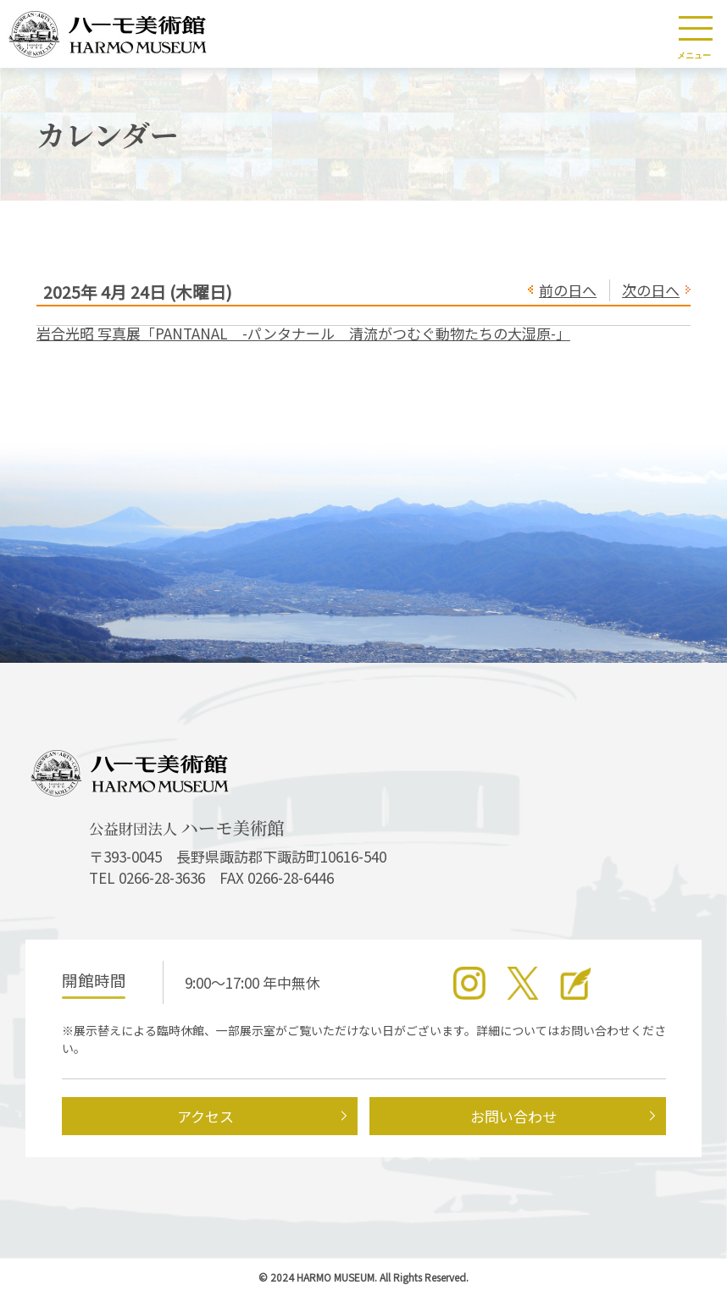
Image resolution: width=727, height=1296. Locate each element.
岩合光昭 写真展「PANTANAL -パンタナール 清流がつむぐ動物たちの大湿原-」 (303, 333)
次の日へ (651, 290)
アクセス (205, 1116)
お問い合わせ (513, 1116)
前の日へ (568, 290)
